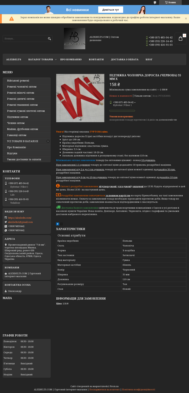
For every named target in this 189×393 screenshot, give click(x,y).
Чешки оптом (16, 123)
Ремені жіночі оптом (20, 92)
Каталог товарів (40, 59)
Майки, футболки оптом (22, 129)
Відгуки (12, 153)
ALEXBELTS (13, 59)
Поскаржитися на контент (104, 389)
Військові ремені (18, 80)
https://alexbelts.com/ (20, 217)
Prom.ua (114, 386)
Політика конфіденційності (138, 389)
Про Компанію (71, 59)
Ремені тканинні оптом (22, 104)
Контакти (96, 59)
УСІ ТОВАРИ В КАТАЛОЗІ (22, 141)
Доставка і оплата (124, 59)
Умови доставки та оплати (24, 159)
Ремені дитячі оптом (20, 98)
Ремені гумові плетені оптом (26, 111)
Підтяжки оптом (17, 117)
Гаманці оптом (16, 135)
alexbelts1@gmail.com (20, 222)
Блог (149, 59)
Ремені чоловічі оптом (21, 86)
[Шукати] (49, 39)
